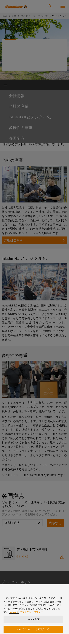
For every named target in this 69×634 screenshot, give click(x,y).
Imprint (14, 616)
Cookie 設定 (33, 623)
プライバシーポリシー (31, 616)
